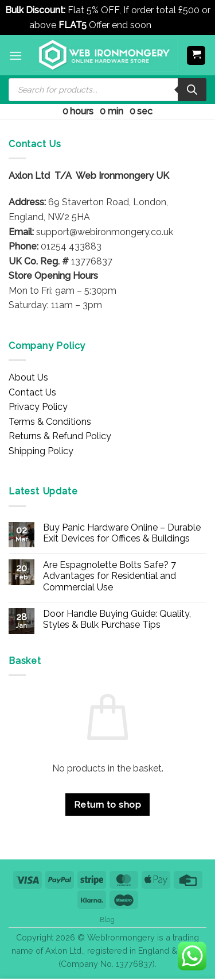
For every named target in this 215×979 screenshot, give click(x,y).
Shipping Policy (41, 451)
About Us (28, 377)
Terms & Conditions (50, 421)
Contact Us (32, 392)
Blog (107, 919)
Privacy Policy (38, 406)
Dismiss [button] (170, 25)
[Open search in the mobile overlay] (107, 89)
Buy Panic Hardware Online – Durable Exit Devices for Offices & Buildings (122, 533)
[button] (15, 55)
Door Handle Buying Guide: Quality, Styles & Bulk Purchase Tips (117, 619)
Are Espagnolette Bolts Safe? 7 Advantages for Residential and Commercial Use (109, 575)
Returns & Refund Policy (60, 436)
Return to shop (108, 804)
